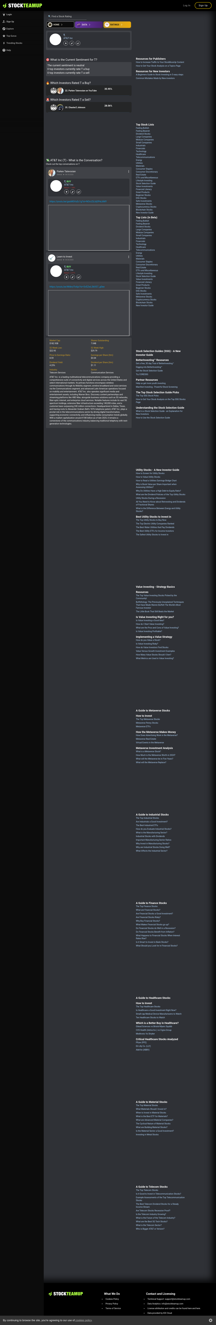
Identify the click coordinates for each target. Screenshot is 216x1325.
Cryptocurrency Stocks (146, 207)
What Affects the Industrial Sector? (151, 851)
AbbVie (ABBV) (143, 1050)
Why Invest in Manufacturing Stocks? (152, 843)
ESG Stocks (141, 198)
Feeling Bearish (143, 131)
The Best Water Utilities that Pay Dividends (155, 527)
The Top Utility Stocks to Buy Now (151, 520)
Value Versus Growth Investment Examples (155, 651)
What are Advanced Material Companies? (154, 1120)
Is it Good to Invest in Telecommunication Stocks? (158, 1194)
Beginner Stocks (143, 195)
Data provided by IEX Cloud (159, 1313)
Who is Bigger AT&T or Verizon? (150, 1229)
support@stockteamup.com (177, 1299)
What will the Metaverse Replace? (151, 762)
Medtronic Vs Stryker (145, 1034)
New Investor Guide (145, 212)
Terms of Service (113, 1308)
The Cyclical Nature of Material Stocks (153, 1123)
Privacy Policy (112, 1304)
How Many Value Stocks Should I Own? (153, 655)
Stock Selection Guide (146, 183)
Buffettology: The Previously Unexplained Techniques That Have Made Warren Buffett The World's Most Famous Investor (160, 605)
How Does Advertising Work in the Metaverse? (157, 735)
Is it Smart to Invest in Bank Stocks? (152, 942)
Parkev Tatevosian (66, 171)
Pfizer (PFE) (141, 1042)
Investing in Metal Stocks (147, 1134)
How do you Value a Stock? (148, 640)
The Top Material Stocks (147, 1105)
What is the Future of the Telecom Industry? (155, 1218)
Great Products (143, 192)
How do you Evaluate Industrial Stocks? (154, 829)
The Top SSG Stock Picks (147, 395)
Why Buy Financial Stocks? (148, 921)
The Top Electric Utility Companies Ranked (155, 523)
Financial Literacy (144, 189)
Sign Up (203, 5)
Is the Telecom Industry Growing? (151, 1214)
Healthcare (141, 154)
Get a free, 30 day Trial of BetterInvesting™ (155, 363)
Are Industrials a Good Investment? (152, 821)
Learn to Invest (64, 256)
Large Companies (144, 137)
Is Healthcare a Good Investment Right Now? (156, 1010)
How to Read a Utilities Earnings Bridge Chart (156, 480)
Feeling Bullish (142, 128)
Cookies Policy (112, 1299)
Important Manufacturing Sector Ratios (153, 840)
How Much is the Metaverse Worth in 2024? (155, 755)
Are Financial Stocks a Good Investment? (154, 913)
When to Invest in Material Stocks (151, 1112)
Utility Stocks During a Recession (151, 498)
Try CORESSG (142, 374)
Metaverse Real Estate (146, 739)
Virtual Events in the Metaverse (150, 742)
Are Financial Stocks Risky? (148, 917)
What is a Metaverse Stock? (148, 751)
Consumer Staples (144, 169)
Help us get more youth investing (151, 383)
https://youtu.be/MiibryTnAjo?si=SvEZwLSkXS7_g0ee (77, 286)
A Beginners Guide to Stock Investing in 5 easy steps (159, 74)
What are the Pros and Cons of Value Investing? (157, 628)
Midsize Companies (145, 139)
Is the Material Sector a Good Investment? (155, 1131)
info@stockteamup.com (172, 1304)
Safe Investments (144, 201)
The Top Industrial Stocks (147, 818)
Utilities (139, 163)
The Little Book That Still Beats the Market (155, 611)
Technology (141, 151)
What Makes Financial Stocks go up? (152, 924)
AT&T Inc (68, 38)
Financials (140, 148)
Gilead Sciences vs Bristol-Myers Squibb (154, 1026)
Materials (140, 166)
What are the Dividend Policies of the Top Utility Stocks (160, 494)
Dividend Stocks (143, 134)
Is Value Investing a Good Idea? (150, 620)
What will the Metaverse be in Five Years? (154, 759)
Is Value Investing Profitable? (149, 631)
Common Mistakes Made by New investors (155, 78)
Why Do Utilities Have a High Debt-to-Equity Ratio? (158, 491)
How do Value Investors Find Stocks (152, 647)
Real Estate (141, 175)
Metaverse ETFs (143, 726)
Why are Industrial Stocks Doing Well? (153, 847)
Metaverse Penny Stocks (147, 723)
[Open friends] (117, 24)
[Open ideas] (89, 24)
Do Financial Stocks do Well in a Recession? (156, 928)
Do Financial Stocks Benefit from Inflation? (155, 932)
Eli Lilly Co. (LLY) (143, 1046)
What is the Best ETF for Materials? (152, 1116)
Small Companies (144, 142)
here (190, 1308)
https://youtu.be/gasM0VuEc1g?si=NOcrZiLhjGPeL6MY (78, 201)
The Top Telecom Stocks (147, 1190)
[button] (22, 14)
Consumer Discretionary (147, 172)
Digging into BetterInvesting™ (149, 367)
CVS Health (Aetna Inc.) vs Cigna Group (154, 1030)
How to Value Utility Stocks (148, 477)
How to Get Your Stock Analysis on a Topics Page (158, 66)
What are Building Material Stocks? (151, 1127)
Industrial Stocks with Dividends (150, 836)
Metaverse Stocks (144, 204)
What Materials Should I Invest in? (151, 1109)
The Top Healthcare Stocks (148, 1006)
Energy (139, 160)
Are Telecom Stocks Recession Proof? (153, 1210)
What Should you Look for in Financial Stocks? (157, 946)
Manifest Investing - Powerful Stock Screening (157, 387)
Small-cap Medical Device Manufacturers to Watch (159, 1014)
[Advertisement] (89, 136)
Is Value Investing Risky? (147, 644)
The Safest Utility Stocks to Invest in (152, 534)
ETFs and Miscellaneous (147, 177)
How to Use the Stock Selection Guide (153, 418)
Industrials (140, 145)
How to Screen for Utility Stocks (150, 473)
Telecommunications (145, 157)
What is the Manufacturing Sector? (151, 832)
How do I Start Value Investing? (150, 624)
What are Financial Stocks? (148, 910)
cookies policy (83, 1320)
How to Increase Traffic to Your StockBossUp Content (160, 62)
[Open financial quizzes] (60, 24)
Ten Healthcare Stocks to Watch (150, 1017)
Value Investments (144, 186)
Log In (186, 5)
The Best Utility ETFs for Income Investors (155, 531)
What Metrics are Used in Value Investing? (155, 658)
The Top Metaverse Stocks (148, 719)
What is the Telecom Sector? (149, 1225)
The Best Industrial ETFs (147, 825)
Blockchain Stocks (144, 210)
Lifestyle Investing (144, 180)
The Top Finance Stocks (147, 906)
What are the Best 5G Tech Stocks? (152, 1221)
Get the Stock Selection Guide (149, 371)
